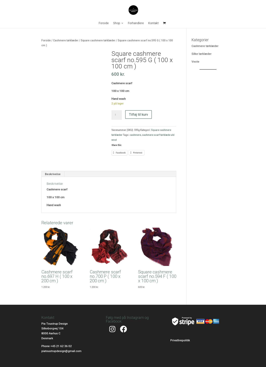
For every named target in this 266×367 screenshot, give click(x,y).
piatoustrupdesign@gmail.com (61, 351)
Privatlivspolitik (180, 340)
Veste (195, 61)
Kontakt (153, 23)
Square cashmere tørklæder (98, 40)
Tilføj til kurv (138, 114)
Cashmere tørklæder (65, 40)
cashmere (135, 135)
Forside (104, 23)
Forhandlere (136, 23)
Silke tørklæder (202, 53)
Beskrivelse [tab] (53, 174)
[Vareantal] (116, 115)
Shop (116, 23)
